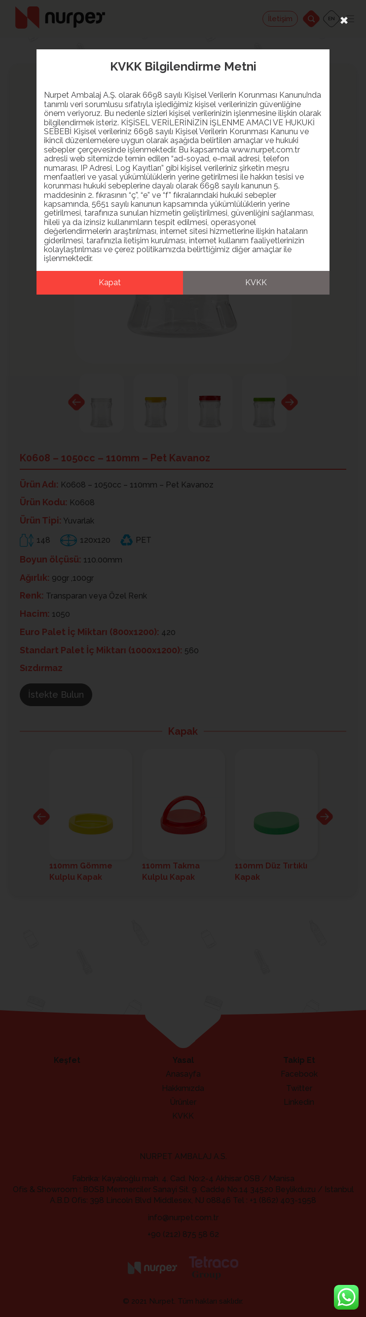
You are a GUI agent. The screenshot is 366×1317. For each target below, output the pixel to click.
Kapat (110, 282)
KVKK (256, 282)
